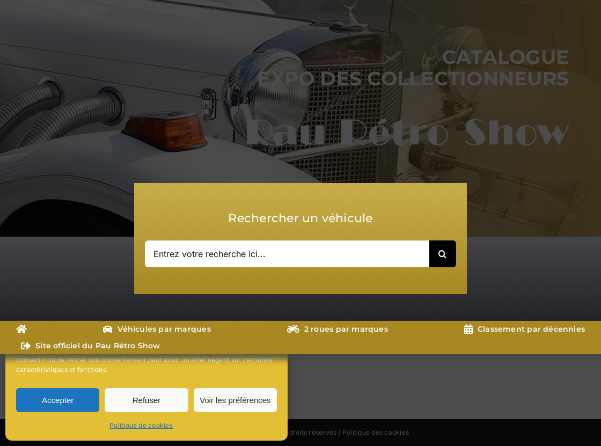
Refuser (147, 400)
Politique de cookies (141, 425)
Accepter (58, 400)
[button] (271, 299)
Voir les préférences (235, 400)
